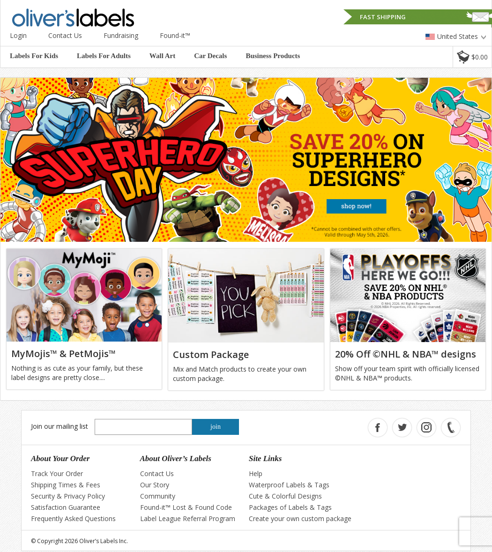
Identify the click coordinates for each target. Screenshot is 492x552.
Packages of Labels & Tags (290, 507)
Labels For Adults (104, 56)
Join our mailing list (59, 426)
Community (157, 496)
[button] (472, 56)
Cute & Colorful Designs (285, 496)
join (215, 426)
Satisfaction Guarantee (65, 507)
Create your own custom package (300, 518)
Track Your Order (57, 473)
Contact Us (65, 35)
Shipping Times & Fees (65, 484)
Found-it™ (175, 35)
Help (255, 473)
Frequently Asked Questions (73, 518)
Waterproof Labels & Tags (289, 484)
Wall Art (162, 56)
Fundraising (121, 35)
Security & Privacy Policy (68, 496)
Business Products (273, 56)
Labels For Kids (34, 56)
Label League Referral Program (187, 518)
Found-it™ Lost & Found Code (186, 507)
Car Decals (210, 56)
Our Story (154, 484)
